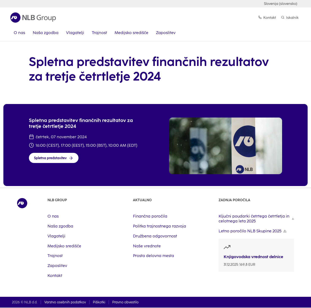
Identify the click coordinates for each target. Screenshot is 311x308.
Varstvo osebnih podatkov (65, 303)
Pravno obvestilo (125, 303)
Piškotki (99, 303)
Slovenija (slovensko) (280, 4)
